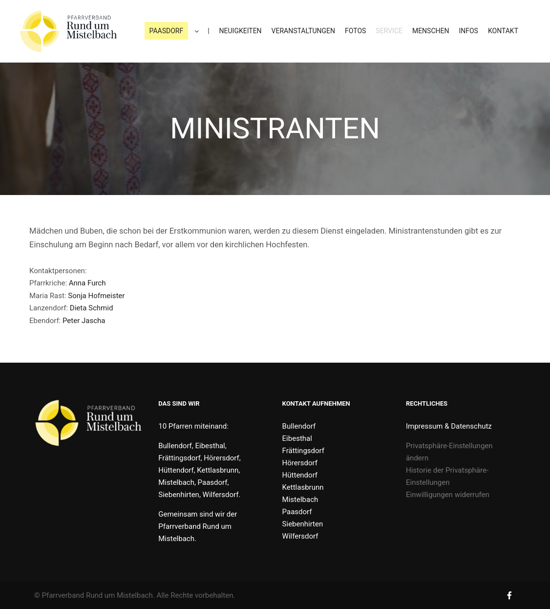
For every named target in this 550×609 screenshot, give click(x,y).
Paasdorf (297, 511)
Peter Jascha (84, 320)
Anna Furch (87, 283)
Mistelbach (300, 499)
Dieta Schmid (91, 308)
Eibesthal (297, 438)
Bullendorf (299, 426)
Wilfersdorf (300, 536)
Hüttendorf (299, 475)
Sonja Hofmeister (96, 295)
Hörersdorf (299, 462)
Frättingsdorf (303, 450)
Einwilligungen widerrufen (447, 494)
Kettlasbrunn (303, 487)
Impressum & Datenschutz (449, 426)
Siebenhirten (302, 524)
